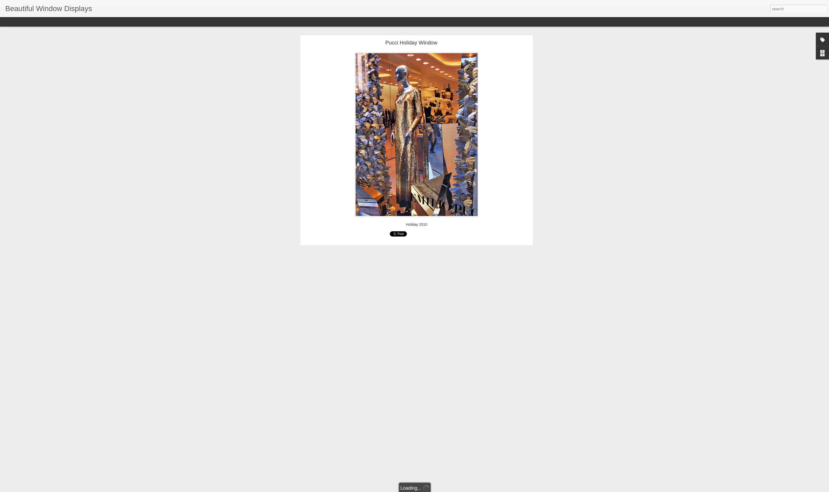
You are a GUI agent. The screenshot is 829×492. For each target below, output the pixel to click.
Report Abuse (446, 489)
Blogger (431, 489)
